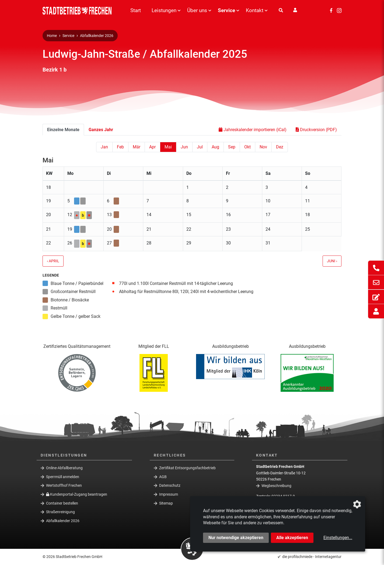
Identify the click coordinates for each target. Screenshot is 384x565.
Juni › (332, 261)
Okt (247, 146)
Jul (200, 146)
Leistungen (164, 10)
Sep (231, 146)
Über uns (197, 10)
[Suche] (281, 10)
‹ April (53, 261)
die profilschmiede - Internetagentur (311, 556)
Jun (184, 146)
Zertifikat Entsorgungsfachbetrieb (187, 468)
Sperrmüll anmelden (62, 477)
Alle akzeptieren (292, 537)
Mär (136, 146)
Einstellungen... (337, 537)
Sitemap (166, 503)
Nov (263, 146)
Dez (279, 146)
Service (226, 10)
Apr (152, 146)
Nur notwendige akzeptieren (235, 537)
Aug (215, 146)
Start (135, 10)
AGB (163, 477)
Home (52, 35)
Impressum (168, 494)
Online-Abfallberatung (64, 468)
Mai (168, 146)
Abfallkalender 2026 (96, 35)
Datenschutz (169, 485)
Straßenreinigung (60, 512)
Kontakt (254, 10)
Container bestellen (62, 503)
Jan (104, 146)
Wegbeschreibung (276, 486)
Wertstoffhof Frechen (64, 485)
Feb (120, 146)
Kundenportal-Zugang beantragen (76, 494)
